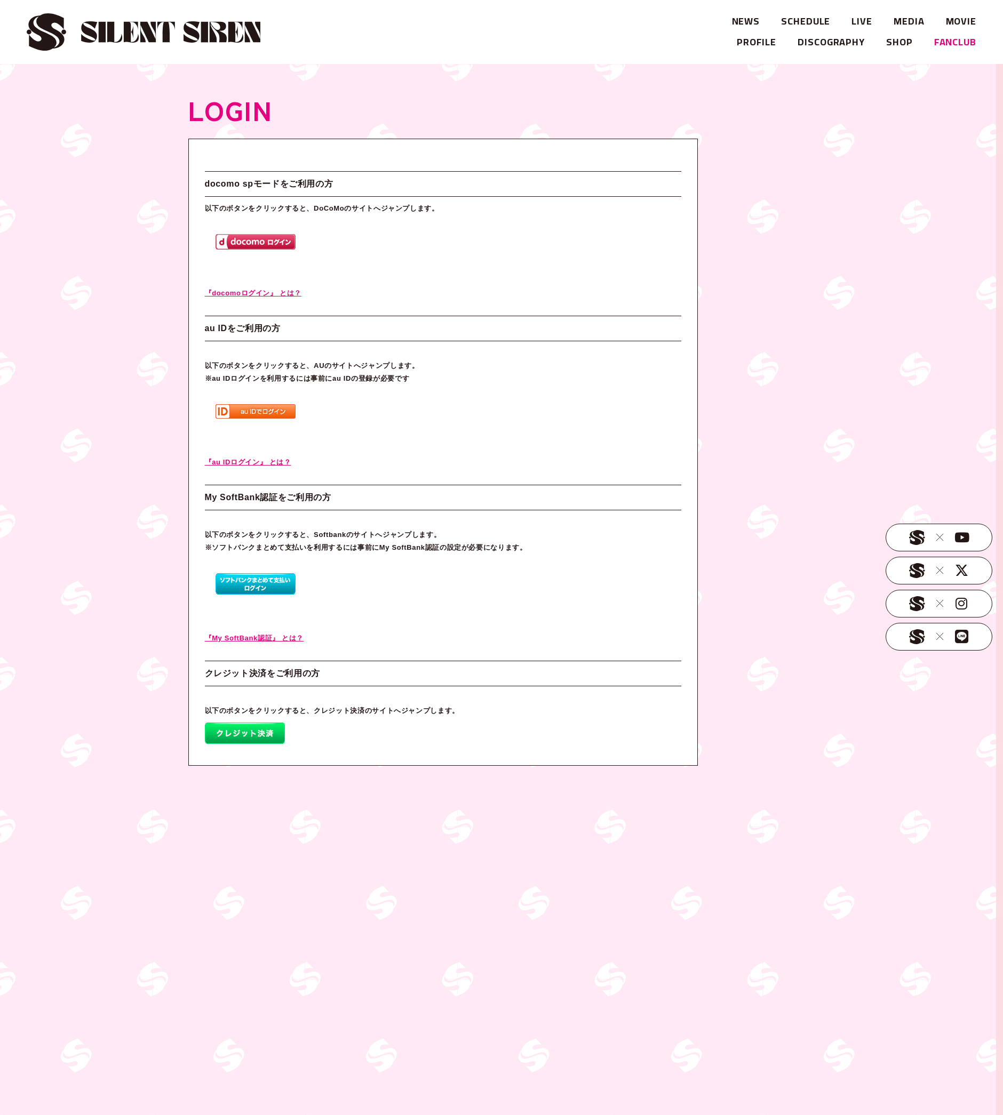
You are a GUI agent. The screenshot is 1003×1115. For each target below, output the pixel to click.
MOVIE (961, 21)
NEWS (746, 21)
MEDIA (909, 21)
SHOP (899, 42)
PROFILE (756, 42)
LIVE (861, 21)
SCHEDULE (805, 21)
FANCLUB (955, 42)
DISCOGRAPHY (831, 42)
